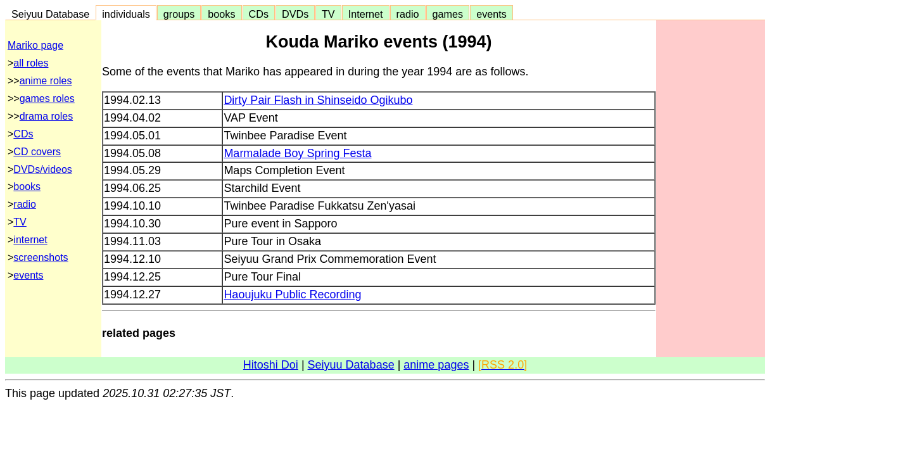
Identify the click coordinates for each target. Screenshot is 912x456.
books (221, 14)
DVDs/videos (42, 169)
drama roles (46, 116)
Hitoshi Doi (270, 364)
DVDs (295, 14)
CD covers (37, 151)
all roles (30, 63)
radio (408, 14)
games (448, 14)
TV (328, 14)
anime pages (436, 364)
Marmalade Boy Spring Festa (297, 153)
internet (30, 239)
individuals (126, 14)
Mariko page (35, 45)
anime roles (46, 80)
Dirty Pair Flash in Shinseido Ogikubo (318, 100)
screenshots (40, 257)
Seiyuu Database (50, 14)
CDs (258, 14)
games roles (47, 98)
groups (179, 14)
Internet (366, 14)
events (491, 14)
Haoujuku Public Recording (292, 294)
